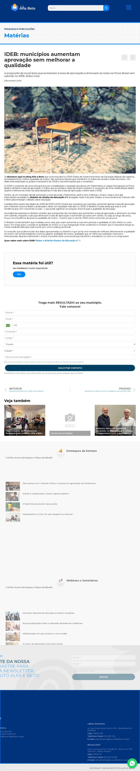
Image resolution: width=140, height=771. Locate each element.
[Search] (108, 8)
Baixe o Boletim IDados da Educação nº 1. (58, 248)
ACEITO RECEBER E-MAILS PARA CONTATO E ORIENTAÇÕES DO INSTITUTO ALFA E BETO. (44, 369)
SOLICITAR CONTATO (70, 375)
